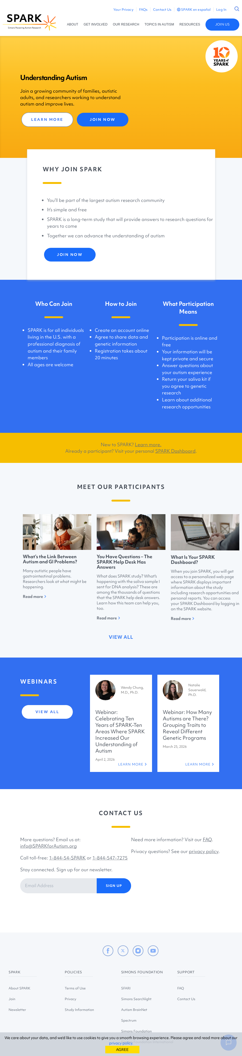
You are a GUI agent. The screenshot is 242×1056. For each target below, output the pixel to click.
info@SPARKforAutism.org (48, 846)
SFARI (126, 988)
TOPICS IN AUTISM (159, 24)
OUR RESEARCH (126, 24)
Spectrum (128, 1020)
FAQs (143, 9)
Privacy (70, 999)
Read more (34, 596)
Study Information (79, 1009)
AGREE (122, 1049)
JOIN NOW (102, 119)
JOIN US (222, 24)
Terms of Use (75, 988)
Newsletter (17, 1009)
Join (12, 999)
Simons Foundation (136, 1031)
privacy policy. (121, 1043)
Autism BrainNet (134, 1009)
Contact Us (162, 9)
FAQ (207, 839)
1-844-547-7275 (110, 858)
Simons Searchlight (136, 999)
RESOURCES (189, 24)
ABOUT (72, 24)
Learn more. (148, 444)
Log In (221, 9)
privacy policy (203, 851)
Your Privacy (123, 9)
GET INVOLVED (95, 24)
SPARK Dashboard (175, 451)
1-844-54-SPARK (67, 858)
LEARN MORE (47, 119)
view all (121, 637)
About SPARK (19, 988)
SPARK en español (194, 9)
